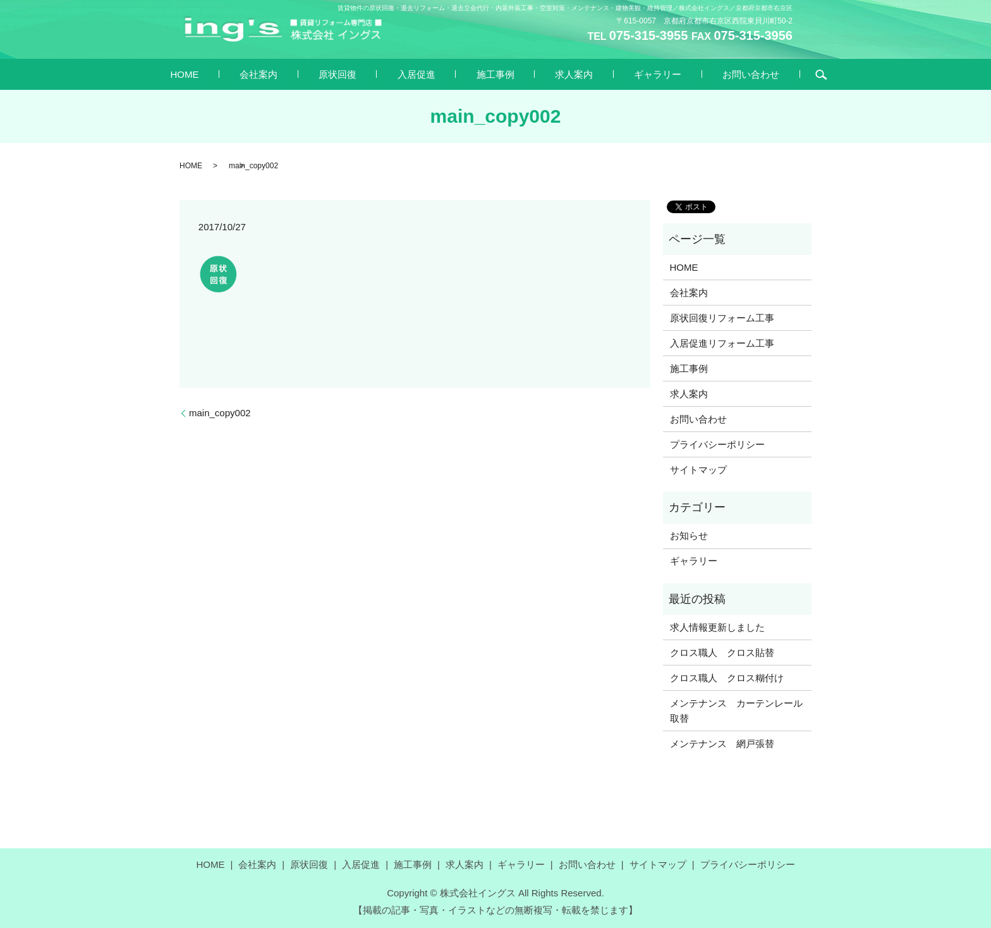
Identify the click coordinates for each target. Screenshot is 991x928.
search (747, 74)
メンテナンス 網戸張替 (722, 743)
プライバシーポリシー (717, 444)
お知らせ (689, 535)
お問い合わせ (687, 73)
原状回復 (365, 73)
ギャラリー (612, 73)
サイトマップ (698, 469)
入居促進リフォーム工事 (722, 343)
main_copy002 (220, 412)
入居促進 (425, 73)
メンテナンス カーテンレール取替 (736, 711)
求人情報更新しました (717, 627)
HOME (248, 73)
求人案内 (547, 73)
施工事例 (486, 73)
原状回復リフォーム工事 (722, 317)
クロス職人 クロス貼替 (722, 652)
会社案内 (304, 73)
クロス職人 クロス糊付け (727, 677)
